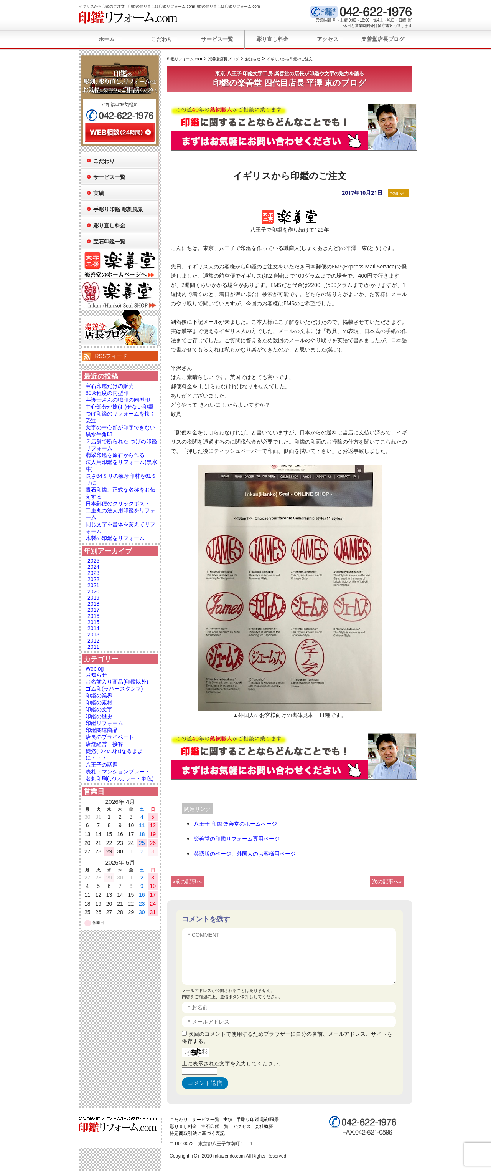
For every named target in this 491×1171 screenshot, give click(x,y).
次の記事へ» (387, 881)
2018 (93, 604)
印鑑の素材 (99, 702)
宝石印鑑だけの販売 (110, 386)
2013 (93, 634)
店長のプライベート (110, 737)
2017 (93, 610)
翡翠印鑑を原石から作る (115, 455)
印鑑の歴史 (99, 716)
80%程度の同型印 (107, 393)
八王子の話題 (102, 765)
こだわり (162, 39)
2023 (93, 573)
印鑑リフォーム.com (128, 17)
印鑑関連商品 (102, 730)
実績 (98, 193)
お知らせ (398, 193)
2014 (93, 628)
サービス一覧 (217, 39)
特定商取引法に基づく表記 (197, 1133)
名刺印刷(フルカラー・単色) (119, 778)
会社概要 (264, 1126)
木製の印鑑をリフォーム (115, 538)
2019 (93, 598)
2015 (93, 622)
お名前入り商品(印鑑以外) (117, 682)
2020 (93, 591)
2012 (93, 641)
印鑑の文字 (99, 709)
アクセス (327, 39)
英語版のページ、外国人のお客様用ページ (245, 853)
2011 (93, 647)
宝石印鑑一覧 (109, 242)
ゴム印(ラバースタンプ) (114, 689)
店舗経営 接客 (104, 744)
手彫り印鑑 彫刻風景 (118, 209)
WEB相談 (120, 132)
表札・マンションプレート (118, 772)
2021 (93, 585)
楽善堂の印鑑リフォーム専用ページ (237, 838)
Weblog (95, 669)
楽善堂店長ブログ (382, 39)
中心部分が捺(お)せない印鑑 (119, 407)
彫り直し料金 (272, 39)
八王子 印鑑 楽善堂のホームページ (235, 823)
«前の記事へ (187, 881)
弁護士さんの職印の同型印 (118, 400)
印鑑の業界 (99, 695)
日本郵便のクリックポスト (118, 503)
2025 (93, 561)
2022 (93, 579)
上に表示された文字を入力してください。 (233, 1063)
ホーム (107, 39)
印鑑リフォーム (104, 723)
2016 (93, 616)
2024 (93, 567)
